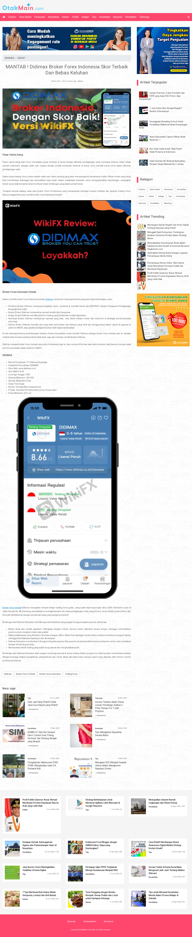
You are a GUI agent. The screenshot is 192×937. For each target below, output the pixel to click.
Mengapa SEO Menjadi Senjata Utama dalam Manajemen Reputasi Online (110, 765)
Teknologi (144, 17)
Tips (94, 17)
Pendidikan (130, 17)
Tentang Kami (89, 921)
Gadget (85, 17)
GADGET (21, 58)
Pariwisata (39, 17)
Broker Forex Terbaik (25, 674)
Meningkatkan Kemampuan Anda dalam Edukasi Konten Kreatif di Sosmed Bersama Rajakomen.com (168, 246)
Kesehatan (104, 17)
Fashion (12, 17)
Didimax (8, 674)
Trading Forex (71, 674)
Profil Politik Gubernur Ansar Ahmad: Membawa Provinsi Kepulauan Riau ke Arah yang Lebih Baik (168, 276)
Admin (80, 81)
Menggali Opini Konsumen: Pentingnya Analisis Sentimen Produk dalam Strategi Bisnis (166, 235)
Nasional (117, 17)
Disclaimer (109, 921)
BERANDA (9, 58)
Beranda (71, 921)
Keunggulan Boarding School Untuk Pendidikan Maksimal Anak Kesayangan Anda (163, 124)
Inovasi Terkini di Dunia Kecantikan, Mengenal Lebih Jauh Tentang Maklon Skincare (167, 870)
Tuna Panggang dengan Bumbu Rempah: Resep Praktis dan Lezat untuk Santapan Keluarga (102, 895)
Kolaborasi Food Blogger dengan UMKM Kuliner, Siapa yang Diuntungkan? (101, 845)
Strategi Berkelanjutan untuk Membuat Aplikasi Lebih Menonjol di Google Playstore (103, 802)
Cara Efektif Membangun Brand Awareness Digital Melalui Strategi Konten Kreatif (165, 845)
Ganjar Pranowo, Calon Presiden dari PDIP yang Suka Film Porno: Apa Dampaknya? (162, 96)
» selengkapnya (33, 709)
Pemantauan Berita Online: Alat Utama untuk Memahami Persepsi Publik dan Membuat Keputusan (165, 266)
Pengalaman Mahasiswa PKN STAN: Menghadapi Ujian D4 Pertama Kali (43, 765)
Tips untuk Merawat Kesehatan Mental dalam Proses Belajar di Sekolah (163, 895)
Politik (75, 17)
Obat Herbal (25, 17)
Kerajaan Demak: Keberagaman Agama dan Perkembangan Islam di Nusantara (39, 845)
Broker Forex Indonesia (50, 674)
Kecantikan (53, 17)
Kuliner (65, 17)
